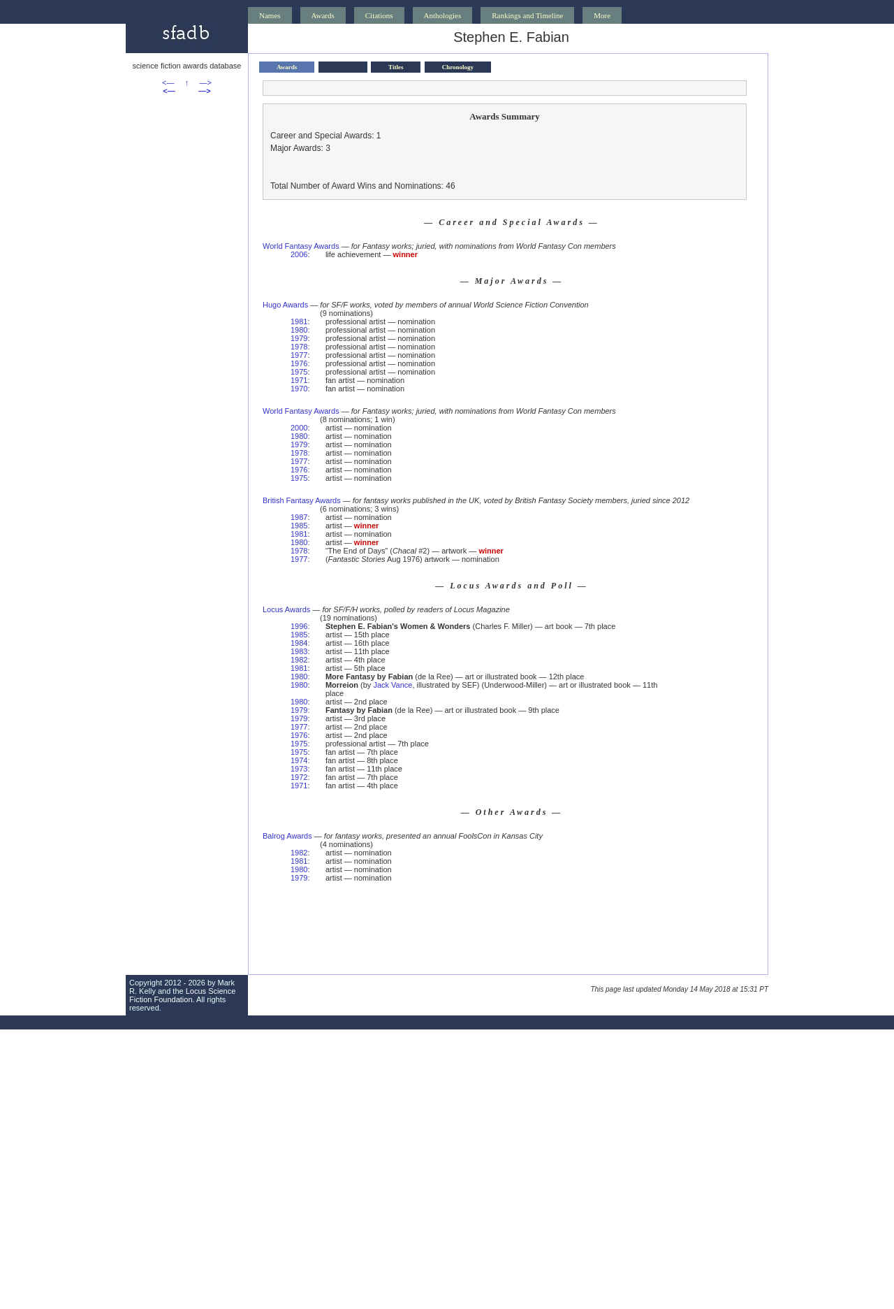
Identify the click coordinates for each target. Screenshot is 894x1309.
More (602, 15)
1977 (299, 355)
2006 (299, 254)
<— (168, 82)
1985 (299, 525)
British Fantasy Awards (302, 500)
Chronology (458, 67)
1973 (299, 769)
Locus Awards (286, 609)
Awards (323, 15)
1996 (299, 626)
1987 (299, 517)
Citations (379, 15)
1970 (299, 388)
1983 (299, 651)
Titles (395, 67)
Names (270, 15)
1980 (299, 330)
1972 (299, 777)
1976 (299, 363)
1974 (299, 760)
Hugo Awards (285, 305)
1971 (299, 380)
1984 (299, 643)
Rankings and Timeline (527, 15)
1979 (299, 338)
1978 (299, 346)
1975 (299, 372)
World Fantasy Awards (301, 246)
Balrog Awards (287, 836)
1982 (299, 660)
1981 (299, 321)
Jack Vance (392, 685)
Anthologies (443, 15)
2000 (299, 428)
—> (206, 82)
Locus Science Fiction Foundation (182, 995)
